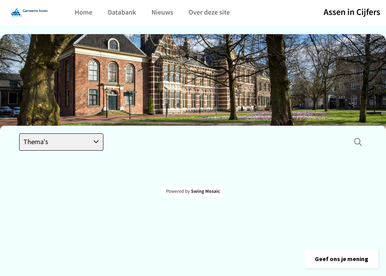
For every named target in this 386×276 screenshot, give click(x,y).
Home (83, 12)
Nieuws (162, 12)
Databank (122, 12)
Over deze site (209, 12)
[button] (341, 258)
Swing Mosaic (205, 191)
